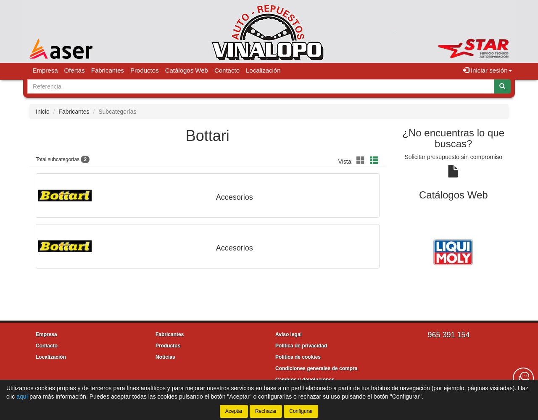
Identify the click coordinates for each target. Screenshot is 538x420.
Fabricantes (107, 70)
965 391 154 (448, 335)
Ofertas (74, 70)
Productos (144, 70)
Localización (263, 70)
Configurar (301, 411)
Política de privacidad (301, 346)
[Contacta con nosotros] (523, 378)
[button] (362, 160)
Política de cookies (298, 357)
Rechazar (266, 411)
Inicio (43, 111)
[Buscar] (502, 86)
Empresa (45, 70)
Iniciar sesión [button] (487, 70)
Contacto (227, 70)
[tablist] (453, 251)
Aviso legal (288, 334)
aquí (22, 396)
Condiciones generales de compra (316, 368)
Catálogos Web (186, 70)
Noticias (165, 357)
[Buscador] (260, 86)
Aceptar (234, 411)
